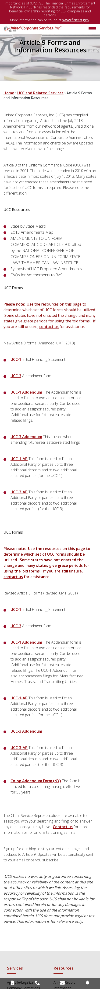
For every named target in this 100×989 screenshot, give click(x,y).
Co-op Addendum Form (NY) (36, 780)
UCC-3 (16, 375)
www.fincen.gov (75, 19)
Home (9, 93)
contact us (49, 326)
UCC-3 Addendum (26, 436)
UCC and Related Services (40, 93)
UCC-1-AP (19, 458)
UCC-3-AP (19, 491)
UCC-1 (16, 359)
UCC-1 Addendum (26, 392)
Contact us (63, 826)
